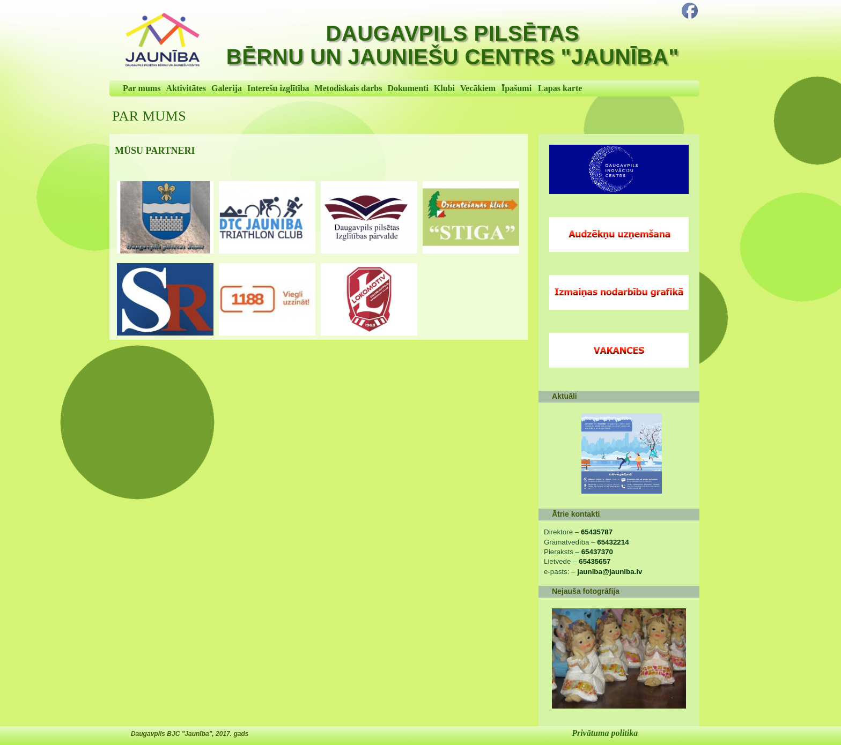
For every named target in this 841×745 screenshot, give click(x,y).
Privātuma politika (605, 732)
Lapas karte (560, 88)
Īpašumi (516, 88)
